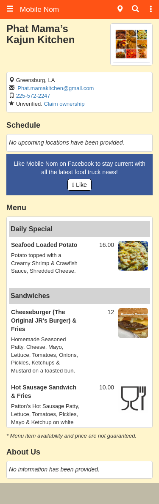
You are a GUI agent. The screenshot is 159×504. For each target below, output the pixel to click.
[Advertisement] (80, 493)
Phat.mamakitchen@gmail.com (55, 88)
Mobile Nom (32, 9)
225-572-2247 (33, 96)
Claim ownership (64, 104)
